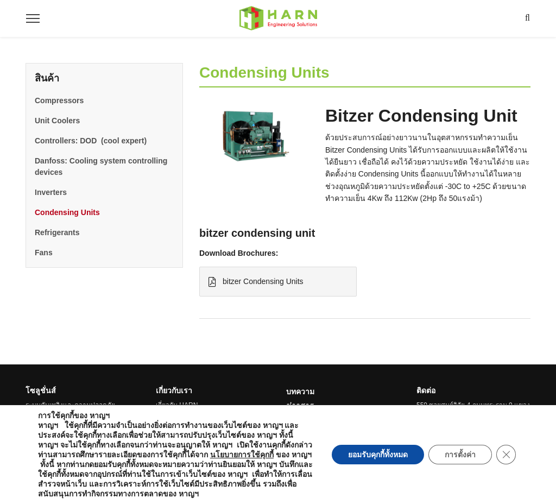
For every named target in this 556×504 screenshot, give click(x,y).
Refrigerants (57, 232)
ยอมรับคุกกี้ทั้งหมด (378, 454)
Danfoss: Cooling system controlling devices (101, 166)
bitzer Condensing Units (256, 282)
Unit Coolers (57, 120)
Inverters (51, 192)
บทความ (300, 391)
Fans (44, 252)
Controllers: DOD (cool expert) (91, 140)
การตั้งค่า (460, 454)
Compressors (59, 100)
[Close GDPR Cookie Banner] (506, 454)
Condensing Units (67, 212)
